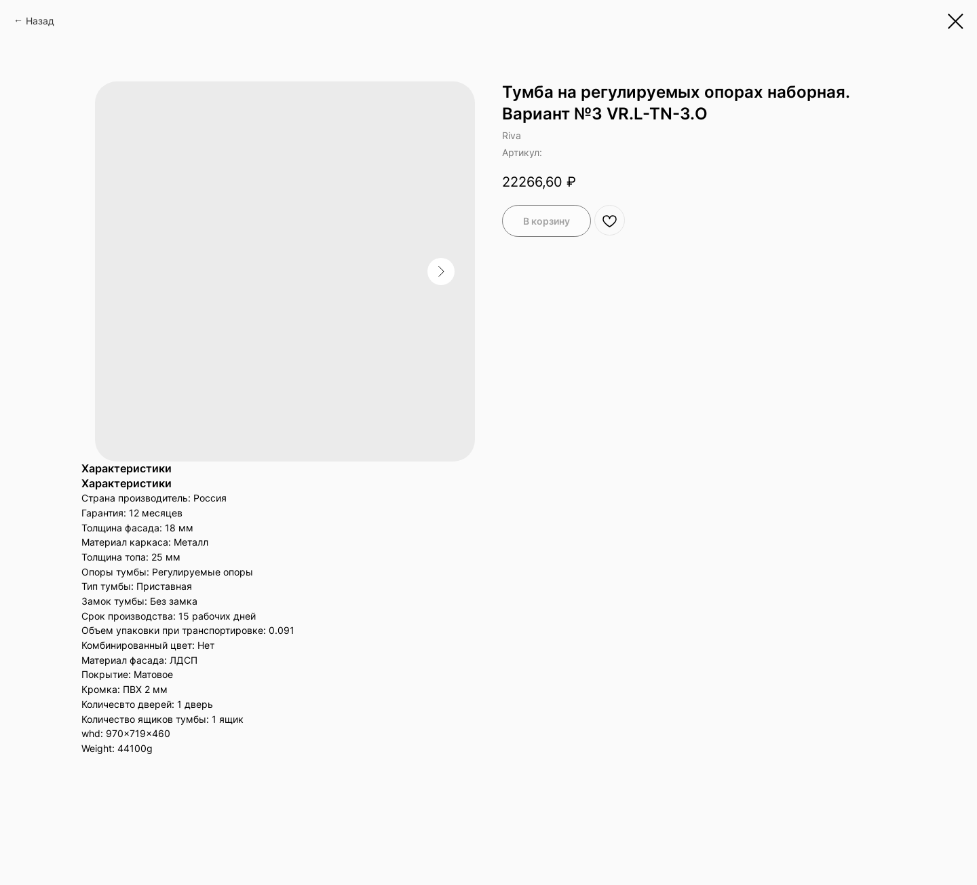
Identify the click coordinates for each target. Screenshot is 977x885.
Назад (40, 20)
